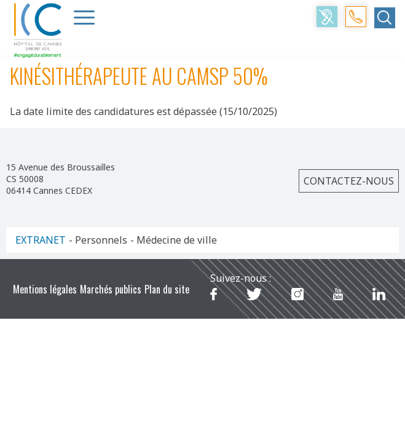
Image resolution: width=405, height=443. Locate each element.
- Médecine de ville (173, 240)
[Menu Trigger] (84, 17)
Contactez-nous (349, 181)
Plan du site (166, 289)
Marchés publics (110, 289)
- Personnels (98, 240)
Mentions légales (45, 289)
